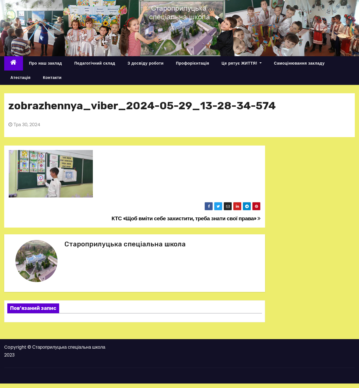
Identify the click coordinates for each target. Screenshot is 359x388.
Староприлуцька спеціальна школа (125, 244)
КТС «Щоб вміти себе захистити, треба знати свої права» (186, 218)
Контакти (52, 77)
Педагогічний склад (94, 63)
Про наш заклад (45, 63)
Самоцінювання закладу (299, 63)
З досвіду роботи (146, 63)
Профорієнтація (192, 63)
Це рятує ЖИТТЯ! (242, 63)
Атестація (20, 77)
